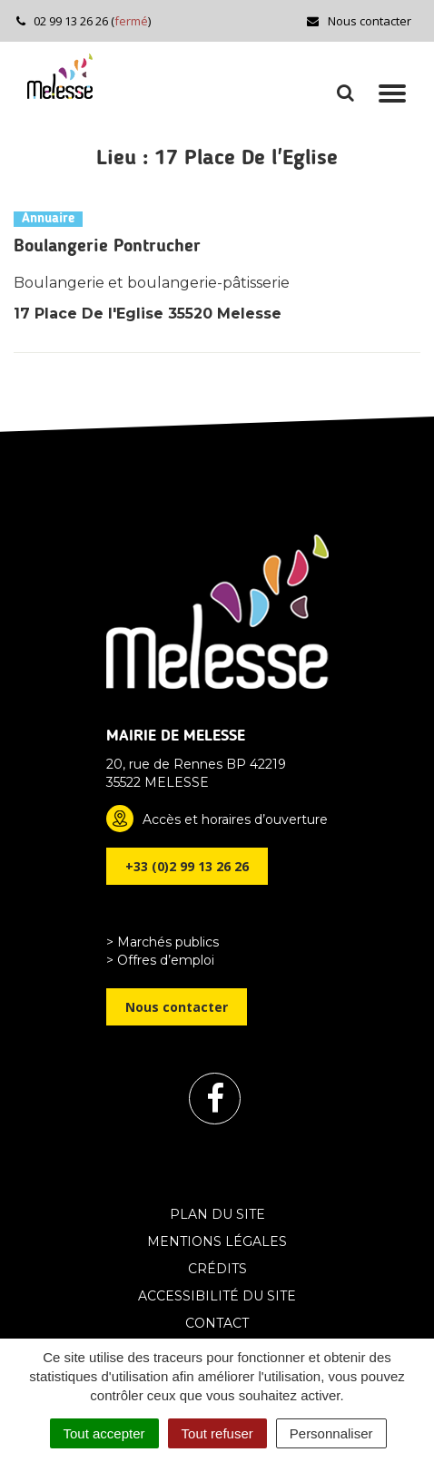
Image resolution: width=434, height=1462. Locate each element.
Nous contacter (358, 21)
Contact (217, 1323)
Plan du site (217, 1214)
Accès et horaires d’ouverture (235, 819)
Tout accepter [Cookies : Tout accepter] (104, 1433)
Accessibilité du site (217, 1296)
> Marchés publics (162, 942)
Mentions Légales (217, 1241)
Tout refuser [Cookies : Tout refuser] (217, 1433)
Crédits (217, 1269)
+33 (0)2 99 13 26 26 (187, 866)
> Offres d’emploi (160, 960)
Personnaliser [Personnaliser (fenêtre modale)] (331, 1433)
